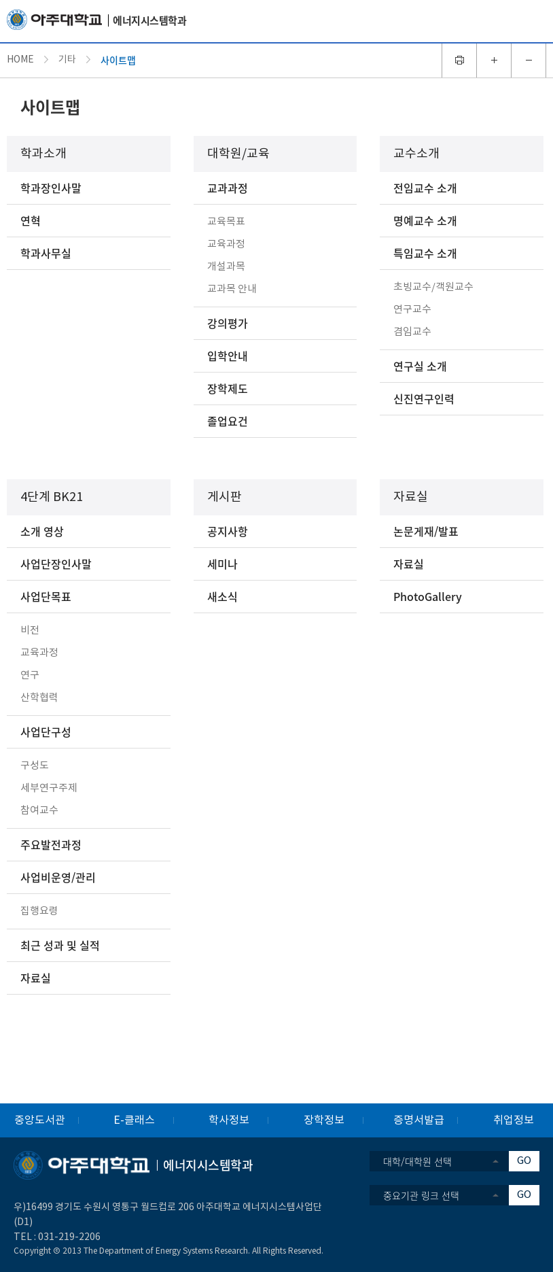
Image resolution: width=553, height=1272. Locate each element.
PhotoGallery (427, 596)
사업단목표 (45, 596)
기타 (67, 59)
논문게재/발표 (426, 531)
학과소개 (43, 154)
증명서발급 (418, 1120)
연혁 (30, 220)
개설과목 (226, 267)
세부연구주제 (48, 788)
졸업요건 (227, 421)
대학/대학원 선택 (417, 1161)
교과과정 (227, 187)
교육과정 (226, 244)
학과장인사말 (51, 187)
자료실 (35, 977)
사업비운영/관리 (58, 877)
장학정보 (324, 1120)
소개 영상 (42, 531)
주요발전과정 (51, 844)
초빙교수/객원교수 (433, 287)
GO (524, 1161)
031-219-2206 (69, 1237)
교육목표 (226, 222)
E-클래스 (134, 1120)
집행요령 (39, 911)
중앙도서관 (39, 1120)
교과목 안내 (232, 289)
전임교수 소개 (425, 187)
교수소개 (416, 154)
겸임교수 (412, 332)
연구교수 (412, 309)
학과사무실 (45, 253)
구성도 (34, 766)
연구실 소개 (420, 366)
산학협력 (39, 698)
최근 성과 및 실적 (60, 945)
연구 (29, 675)
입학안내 (227, 355)
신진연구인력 (423, 398)
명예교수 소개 (425, 220)
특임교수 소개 (425, 253)
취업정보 (513, 1120)
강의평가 (227, 323)
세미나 (222, 563)
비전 (29, 630)
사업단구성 (45, 731)
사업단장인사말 (56, 563)
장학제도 (227, 388)
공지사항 (227, 531)
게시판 (224, 497)
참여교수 (39, 811)
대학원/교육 (238, 154)
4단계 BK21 (51, 497)
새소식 (222, 596)
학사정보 (229, 1120)
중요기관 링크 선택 (421, 1195)
